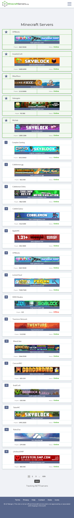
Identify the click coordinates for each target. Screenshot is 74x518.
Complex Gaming (18, 142)
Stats (50, 500)
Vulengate (16, 98)
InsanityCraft (17, 54)
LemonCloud (17, 275)
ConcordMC (17, 363)
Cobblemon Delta (19, 187)
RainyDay (17, 430)
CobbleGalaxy (18, 209)
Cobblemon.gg (17, 165)
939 (43, 476)
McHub (15, 120)
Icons (57, 500)
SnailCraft (17, 385)
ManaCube (17, 341)
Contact (41, 500)
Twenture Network (19, 319)
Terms (17, 500)
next (37, 481)
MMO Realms (17, 297)
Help (33, 500)
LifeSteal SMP (18, 452)
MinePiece (16, 76)
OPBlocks (16, 32)
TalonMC (16, 407)
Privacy (26, 500)
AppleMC (16, 231)
